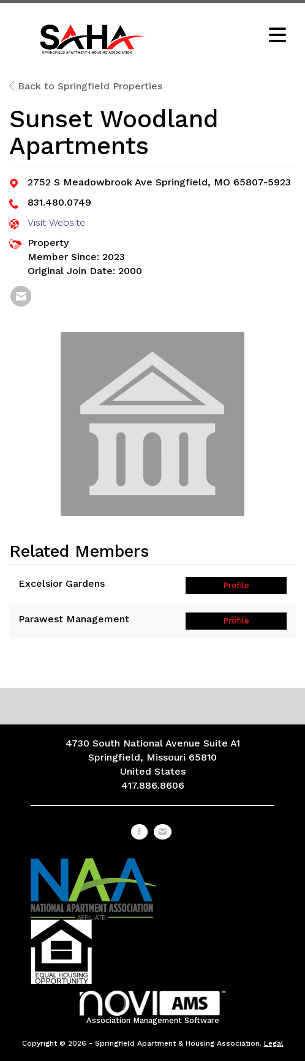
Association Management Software (153, 1007)
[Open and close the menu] (231, 36)
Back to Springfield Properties (85, 86)
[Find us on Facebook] (139, 831)
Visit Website (56, 222)
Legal (274, 1043)
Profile (236, 585)
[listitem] (20, 296)
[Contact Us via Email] (162, 831)
